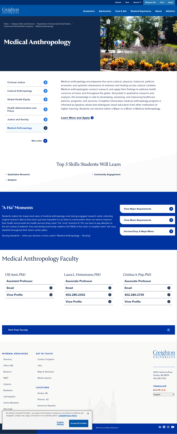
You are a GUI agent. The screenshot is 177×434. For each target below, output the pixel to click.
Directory (7, 359)
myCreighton (9, 396)
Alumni (118, 2)
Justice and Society (18, 119)
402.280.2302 (75, 295)
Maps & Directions (46, 371)
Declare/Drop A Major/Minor (139, 231)
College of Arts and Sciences (23, 24)
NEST (5, 377)
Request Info (150, 2)
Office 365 (8, 365)
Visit (162, 2)
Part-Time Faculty (18, 330)
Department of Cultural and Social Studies (54, 24)
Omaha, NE (43, 393)
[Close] (88, 413)
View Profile (15, 295)
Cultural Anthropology (19, 91)
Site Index (8, 408)
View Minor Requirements (137, 220)
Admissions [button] (105, 11)
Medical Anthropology (19, 128)
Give (127, 2)
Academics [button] (89, 11)
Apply (170, 2)
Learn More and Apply (75, 118)
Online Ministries (11, 402)
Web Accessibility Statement (107, 427)
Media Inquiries (44, 377)
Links (37, 140)
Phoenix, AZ (43, 399)
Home (6, 24)
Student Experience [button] (141, 11)
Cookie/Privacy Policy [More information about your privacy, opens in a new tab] (68, 416)
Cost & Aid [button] (120, 11)
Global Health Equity (18, 99)
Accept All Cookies (79, 423)
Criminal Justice (16, 82)
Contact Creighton (46, 359)
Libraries (7, 384)
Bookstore (8, 390)
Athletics (170, 11)
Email (10, 288)
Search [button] (136, 2)
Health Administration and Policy (21, 109)
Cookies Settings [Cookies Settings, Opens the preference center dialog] (60, 423)
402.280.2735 (134, 295)
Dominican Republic (47, 405)
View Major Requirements (137, 209)
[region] (47, 420)
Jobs (40, 365)
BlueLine (7, 371)
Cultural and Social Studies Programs (18, 26)
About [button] (158, 11)
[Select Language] (163, 394)
